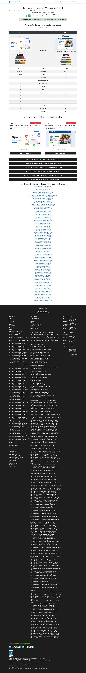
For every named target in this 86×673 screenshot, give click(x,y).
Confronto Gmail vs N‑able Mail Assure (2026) (43, 262)
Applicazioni (12, 316)
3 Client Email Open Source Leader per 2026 (43, 507)
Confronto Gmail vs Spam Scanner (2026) (43, 282)
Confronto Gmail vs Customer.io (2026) (43, 208)
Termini (64, 340)
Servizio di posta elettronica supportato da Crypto (41, 374)
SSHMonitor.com (12, 464)
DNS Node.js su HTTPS (35, 379)
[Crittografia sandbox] (47, 80)
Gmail (20, 37)
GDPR (64, 342)
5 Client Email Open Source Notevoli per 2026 (41, 614)
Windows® (11, 319)
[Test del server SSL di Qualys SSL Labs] (20, 63)
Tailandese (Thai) (72, 351)
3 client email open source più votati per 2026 (42, 410)
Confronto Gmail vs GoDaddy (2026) (43, 226)
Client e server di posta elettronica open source (43, 400)
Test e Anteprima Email (35, 368)
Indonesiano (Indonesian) (71, 334)
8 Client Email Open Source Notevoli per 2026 (43, 516)
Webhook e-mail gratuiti (35, 324)
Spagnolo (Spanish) (73, 349)
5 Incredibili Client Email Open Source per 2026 (43, 617)
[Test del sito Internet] (15, 646)
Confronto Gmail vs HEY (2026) (43, 228)
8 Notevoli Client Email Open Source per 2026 (42, 475)
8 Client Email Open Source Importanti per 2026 (43, 528)
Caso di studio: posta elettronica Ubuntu (39, 359)
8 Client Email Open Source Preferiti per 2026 (43, 439)
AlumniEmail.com (13, 460)
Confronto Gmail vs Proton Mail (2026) (43, 272)
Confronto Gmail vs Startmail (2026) (43, 285)
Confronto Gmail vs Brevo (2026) (43, 201)
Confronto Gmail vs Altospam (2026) (43, 194)
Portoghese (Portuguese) (71, 346)
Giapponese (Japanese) (71, 338)
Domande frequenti (73, 1)
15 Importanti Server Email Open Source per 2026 (43, 441)
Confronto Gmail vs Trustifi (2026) (43, 288)
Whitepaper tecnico (34, 318)
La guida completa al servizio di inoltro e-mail (40, 371)
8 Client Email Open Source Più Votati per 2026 (42, 454)
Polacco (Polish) (72, 344)
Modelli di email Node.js (35, 380)
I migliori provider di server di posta (38, 351)
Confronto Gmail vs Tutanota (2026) (43, 290)
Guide (10, 329)
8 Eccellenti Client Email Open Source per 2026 (42, 472)
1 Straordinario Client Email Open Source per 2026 (44, 433)
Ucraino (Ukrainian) (73, 354)
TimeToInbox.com (13, 461)
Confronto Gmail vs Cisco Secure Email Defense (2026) (43, 204)
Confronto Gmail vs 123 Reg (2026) (43, 186)
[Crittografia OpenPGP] (45, 108)
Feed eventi (65, 334)
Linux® (11, 322)
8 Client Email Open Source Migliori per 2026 (42, 572)
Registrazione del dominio (14, 456)
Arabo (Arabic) (72, 318)
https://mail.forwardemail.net (60, 19)
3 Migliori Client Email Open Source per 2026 (43, 492)
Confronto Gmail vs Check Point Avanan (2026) (43, 202)
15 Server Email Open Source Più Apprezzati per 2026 (44, 503)
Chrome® (12, 325)
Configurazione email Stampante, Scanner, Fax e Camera (19, 338)
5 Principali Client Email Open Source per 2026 (44, 421)
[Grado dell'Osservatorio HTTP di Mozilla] (20, 62)
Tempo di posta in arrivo (14, 453)
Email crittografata (58, 1)
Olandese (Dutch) (72, 323)
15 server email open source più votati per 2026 (42, 408)
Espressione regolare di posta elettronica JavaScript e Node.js (43, 367)
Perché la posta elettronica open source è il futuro (41, 398)
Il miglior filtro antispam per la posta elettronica (40, 349)
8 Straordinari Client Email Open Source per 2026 (43, 478)
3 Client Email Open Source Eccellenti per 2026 (43, 611)
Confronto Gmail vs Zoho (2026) (43, 297)
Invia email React (34, 390)
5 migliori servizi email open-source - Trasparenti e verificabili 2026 (43, 167)
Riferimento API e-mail (35, 322)
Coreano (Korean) (72, 340)
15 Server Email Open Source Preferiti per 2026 (43, 438)
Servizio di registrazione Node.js (37, 383)
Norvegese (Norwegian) (71, 342)
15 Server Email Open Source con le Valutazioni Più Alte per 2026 (45, 459)
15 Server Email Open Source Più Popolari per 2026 (43, 456)
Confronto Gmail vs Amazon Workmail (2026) (43, 197)
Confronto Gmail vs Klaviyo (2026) (43, 238)
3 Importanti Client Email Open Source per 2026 (43, 442)
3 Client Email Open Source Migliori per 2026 (44, 584)
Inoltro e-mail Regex (34, 328)
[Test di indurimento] (20, 57)
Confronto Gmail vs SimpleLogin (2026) (43, 279)
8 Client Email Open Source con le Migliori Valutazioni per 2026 (45, 548)
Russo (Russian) (72, 348)
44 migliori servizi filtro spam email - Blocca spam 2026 (43, 179)
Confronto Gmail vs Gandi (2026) (43, 223)
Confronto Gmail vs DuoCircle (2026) (43, 213)
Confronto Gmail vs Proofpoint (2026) (43, 270)
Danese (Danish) (72, 322)
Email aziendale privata (14, 450)
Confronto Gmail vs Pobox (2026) (43, 266)
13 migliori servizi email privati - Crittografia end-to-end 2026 (43, 163)
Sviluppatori (33, 316)
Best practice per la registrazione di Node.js (40, 352)
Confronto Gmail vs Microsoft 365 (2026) (43, 256)
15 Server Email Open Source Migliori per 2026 (43, 571)
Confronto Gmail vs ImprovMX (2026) (43, 235)
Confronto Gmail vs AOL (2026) (43, 188)
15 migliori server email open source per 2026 (43, 402)
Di (63, 336)
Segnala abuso (64, 345)
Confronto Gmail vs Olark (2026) (43, 265)
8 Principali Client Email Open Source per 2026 (44, 634)
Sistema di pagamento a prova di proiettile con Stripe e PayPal (44, 393)
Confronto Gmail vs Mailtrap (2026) (43, 251)
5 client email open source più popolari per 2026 (42, 413)
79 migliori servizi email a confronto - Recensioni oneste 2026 (43, 160)
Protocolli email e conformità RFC (37, 365)
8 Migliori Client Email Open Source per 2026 (43, 481)
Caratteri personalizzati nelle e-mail (38, 364)
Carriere (64, 349)
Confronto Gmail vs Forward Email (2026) (43, 220)
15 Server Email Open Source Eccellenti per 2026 (43, 512)
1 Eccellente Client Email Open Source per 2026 (43, 427)
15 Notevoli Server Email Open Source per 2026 (43, 429)
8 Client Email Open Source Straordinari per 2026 (42, 510)
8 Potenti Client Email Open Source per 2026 (42, 445)
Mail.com (65, 36)
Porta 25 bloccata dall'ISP (14, 445)
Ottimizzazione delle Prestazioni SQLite (39, 389)
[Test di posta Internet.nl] (20, 60)
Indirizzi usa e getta (13, 454)
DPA (64, 343)
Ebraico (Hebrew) (72, 329)
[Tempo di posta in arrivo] (43, 90)
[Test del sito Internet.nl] (20, 58)
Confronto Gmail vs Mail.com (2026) (43, 241)
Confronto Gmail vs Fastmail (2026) (43, 217)
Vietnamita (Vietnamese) (71, 356)
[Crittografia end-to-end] (44, 105)
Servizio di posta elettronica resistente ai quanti (40, 386)
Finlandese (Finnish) (73, 326)
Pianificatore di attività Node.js (37, 382)
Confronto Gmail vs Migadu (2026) (43, 257)
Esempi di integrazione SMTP (15, 331)
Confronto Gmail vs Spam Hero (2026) (43, 281)
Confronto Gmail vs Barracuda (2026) (43, 199)
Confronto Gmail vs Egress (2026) (43, 214)
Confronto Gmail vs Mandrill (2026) (43, 253)
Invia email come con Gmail (15, 334)
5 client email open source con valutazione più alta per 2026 (45, 418)
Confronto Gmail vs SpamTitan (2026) (43, 284)
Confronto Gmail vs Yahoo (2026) (43, 293)
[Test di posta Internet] (28, 646)
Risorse (11, 448)
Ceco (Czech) (71, 320)
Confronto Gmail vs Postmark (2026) (43, 269)
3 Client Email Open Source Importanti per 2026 (45, 487)
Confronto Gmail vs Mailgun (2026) (43, 247)
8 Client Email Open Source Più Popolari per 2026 (43, 457)
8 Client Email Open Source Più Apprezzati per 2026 (44, 504)
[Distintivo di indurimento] (11, 653)
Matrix (65, 325)
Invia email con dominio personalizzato (17, 333)
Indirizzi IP (32, 321)
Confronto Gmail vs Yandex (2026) (43, 294)
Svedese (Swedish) (73, 350)
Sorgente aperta (34, 330)
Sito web (20, 54)
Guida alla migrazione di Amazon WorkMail (40, 348)
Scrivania (11, 324)
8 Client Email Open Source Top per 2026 (42, 537)
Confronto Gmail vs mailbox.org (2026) (43, 300)
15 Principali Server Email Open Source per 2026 (44, 420)
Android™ (12, 321)
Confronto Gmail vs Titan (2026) (43, 287)
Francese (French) (72, 327)
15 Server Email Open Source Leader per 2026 (43, 506)
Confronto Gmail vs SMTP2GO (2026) (43, 276)
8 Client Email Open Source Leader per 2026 (43, 552)
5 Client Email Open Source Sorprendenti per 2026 (45, 519)
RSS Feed (64, 329)
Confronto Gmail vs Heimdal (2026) (43, 229)
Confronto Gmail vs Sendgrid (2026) (43, 278)
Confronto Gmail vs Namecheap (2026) (43, 260)
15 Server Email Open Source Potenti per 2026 (42, 580)
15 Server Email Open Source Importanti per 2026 (45, 485)
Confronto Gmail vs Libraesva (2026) (43, 239)
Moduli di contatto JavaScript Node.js (38, 377)
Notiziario (65, 319)
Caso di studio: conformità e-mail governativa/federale (42, 356)
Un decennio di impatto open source (38, 346)
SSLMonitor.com (12, 466)
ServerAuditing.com (13, 463)
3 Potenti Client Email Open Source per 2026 (45, 490)
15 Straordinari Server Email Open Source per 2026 (44, 432)
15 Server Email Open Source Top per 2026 (43, 494)
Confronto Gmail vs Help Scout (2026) (43, 231)
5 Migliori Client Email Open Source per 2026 (43, 436)
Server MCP (33, 370)
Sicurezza (65, 337)
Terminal (11, 327)
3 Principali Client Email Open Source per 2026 (42, 466)
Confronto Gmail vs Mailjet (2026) (43, 250)
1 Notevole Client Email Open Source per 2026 (43, 430)
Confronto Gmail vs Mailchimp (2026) (43, 242)
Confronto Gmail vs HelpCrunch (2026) (43, 232)
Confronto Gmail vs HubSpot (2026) (43, 233)
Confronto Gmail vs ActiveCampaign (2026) (43, 192)
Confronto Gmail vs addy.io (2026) (43, 299)
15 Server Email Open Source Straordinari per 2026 (43, 509)
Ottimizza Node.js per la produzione (38, 373)
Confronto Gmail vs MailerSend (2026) (42, 244)
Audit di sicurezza (34, 319)
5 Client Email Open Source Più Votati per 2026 (44, 498)
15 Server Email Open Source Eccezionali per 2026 (45, 554)
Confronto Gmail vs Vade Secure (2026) (43, 291)
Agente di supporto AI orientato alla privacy (40, 355)
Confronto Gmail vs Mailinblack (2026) (43, 248)
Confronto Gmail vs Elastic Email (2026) (43, 216)
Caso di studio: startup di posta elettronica (39, 392)
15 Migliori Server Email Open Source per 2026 (44, 435)
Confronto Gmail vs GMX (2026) (43, 222)
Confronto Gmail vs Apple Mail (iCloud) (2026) (43, 198)
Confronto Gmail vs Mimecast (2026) (43, 259)
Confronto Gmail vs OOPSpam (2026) (43, 263)
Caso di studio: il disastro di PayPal (38, 385)
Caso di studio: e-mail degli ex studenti (39, 358)
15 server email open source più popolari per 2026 (43, 411)
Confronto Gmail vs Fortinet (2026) (43, 219)
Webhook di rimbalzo (35, 327)
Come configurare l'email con (17, 343)
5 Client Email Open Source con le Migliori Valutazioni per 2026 (45, 601)
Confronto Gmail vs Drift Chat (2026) (43, 211)
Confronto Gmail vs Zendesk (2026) (43, 296)
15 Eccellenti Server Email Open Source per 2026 (43, 426)
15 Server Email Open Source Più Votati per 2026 (43, 453)
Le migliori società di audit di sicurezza (38, 353)
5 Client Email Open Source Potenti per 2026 (41, 581)
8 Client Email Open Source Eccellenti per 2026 (43, 513)
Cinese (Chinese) (72, 319)
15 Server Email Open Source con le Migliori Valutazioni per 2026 (43, 545)
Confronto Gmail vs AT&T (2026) (43, 189)
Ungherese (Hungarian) (71, 332)
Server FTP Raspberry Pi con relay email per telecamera (18, 341)
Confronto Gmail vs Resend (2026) (43, 273)
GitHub (65, 321)
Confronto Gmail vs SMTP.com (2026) (43, 275)
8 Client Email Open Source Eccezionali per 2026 (45, 557)
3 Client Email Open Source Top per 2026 (42, 495)
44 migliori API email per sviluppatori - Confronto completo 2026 (43, 175)
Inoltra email (27, 19)
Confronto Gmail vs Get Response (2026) (43, 225)
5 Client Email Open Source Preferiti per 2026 (44, 484)
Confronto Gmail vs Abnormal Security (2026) (43, 191)
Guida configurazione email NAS (16, 336)
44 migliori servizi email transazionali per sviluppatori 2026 (43, 171)
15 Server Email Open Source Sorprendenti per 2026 (45, 518)
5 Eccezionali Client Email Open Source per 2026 (43, 424)
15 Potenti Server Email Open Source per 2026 (42, 444)
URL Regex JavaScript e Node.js (37, 396)
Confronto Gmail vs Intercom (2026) (43, 236)
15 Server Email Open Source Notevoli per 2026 (44, 515)
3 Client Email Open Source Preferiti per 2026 (43, 623)
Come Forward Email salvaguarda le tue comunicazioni (42, 395)
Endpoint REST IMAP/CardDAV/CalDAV (39, 362)
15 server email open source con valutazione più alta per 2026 (45, 415)
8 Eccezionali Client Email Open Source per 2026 (43, 469)
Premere (64, 348)
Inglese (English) (72, 324)
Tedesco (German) (72, 328)
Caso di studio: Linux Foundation (37, 361)
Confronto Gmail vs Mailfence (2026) (43, 245)
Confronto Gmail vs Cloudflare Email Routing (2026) (42, 205)
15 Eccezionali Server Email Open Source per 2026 (44, 423)
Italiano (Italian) (72, 336)
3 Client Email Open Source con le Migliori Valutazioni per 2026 (46, 592)
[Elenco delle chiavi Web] (44, 111)
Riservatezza (65, 1)
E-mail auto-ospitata (35, 325)
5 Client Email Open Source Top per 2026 (43, 587)
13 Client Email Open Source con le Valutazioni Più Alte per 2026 (45, 462)
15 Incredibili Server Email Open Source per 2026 (43, 615)
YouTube (65, 327)
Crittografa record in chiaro (16, 457)
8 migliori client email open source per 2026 (42, 404)
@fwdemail (65, 323)
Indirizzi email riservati (14, 458)
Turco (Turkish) (72, 353)
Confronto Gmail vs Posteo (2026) (43, 267)
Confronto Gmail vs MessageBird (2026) (43, 254)
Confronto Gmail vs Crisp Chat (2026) (43, 207)
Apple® (10, 318)
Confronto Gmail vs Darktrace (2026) (43, 210)
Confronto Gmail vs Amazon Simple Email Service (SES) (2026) (43, 195)
